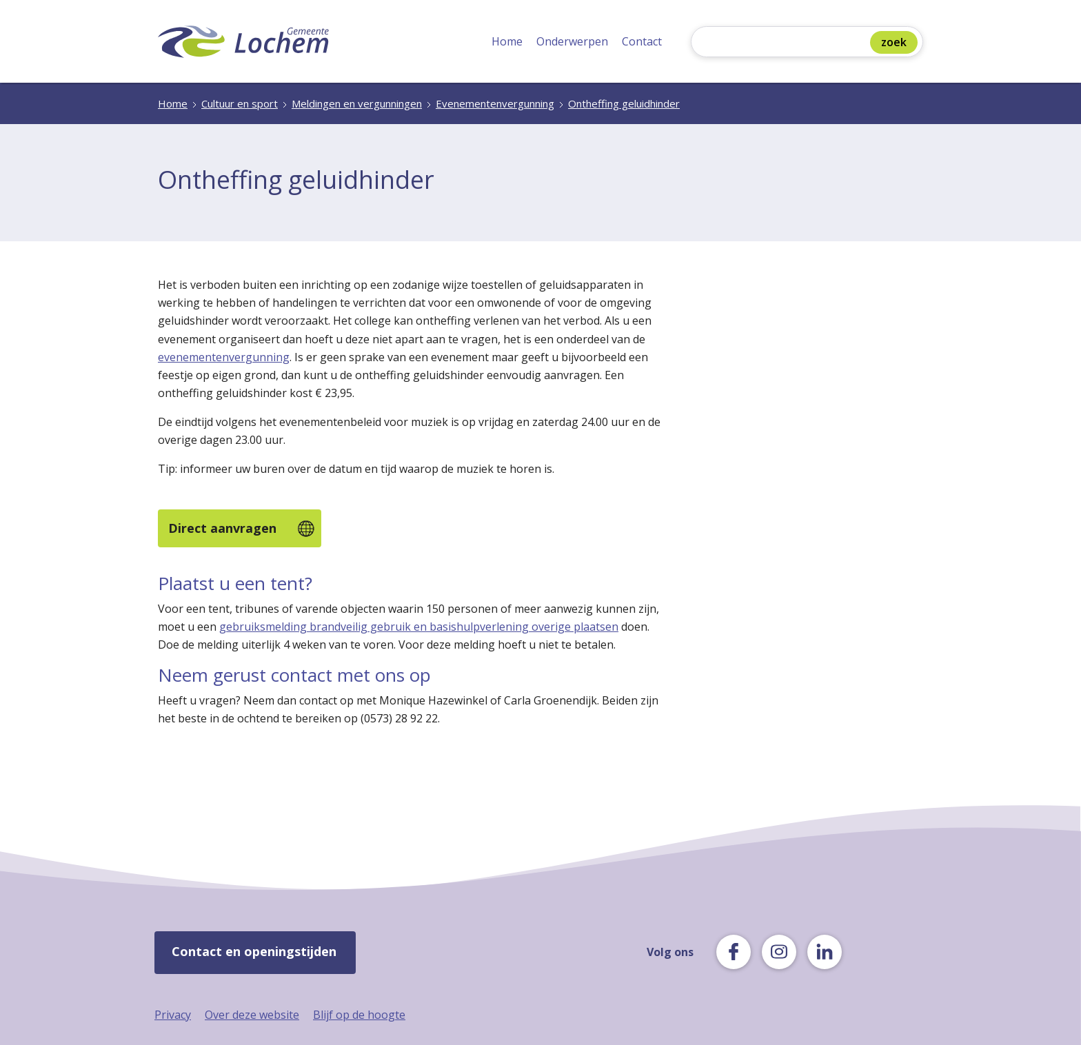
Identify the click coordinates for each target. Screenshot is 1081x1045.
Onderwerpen (572, 41)
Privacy (172, 1014)
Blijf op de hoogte (359, 1014)
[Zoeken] (784, 43)
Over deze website (252, 1014)
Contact (642, 41)
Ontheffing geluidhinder (624, 103)
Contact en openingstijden (254, 951)
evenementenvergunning (224, 357)
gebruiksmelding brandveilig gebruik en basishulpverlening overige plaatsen (418, 626)
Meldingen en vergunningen (357, 103)
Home (507, 41)
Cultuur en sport (239, 103)
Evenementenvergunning (495, 103)
